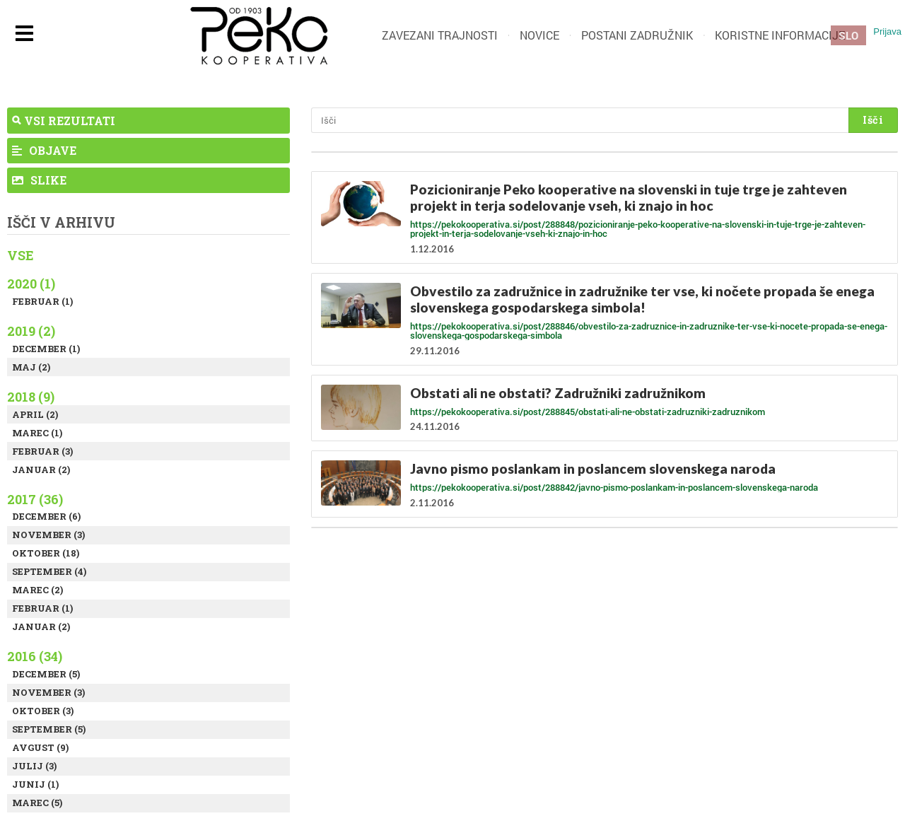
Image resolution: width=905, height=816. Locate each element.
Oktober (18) (45, 553)
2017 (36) (35, 499)
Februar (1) (42, 301)
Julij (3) (34, 765)
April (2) (35, 414)
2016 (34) (34, 656)
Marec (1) (37, 432)
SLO (848, 35)
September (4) (49, 571)
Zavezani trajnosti (440, 35)
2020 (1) (31, 283)
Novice (539, 35)
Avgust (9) (40, 747)
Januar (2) (41, 469)
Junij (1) (35, 784)
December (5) (46, 674)
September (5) (49, 729)
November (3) (48, 534)
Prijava (887, 31)
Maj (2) (31, 367)
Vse (20, 255)
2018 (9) (30, 396)
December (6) (46, 516)
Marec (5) (37, 802)
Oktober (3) (43, 710)
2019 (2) (31, 330)
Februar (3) (42, 451)
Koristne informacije (780, 35)
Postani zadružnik (637, 35)
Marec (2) (37, 589)
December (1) (46, 348)
